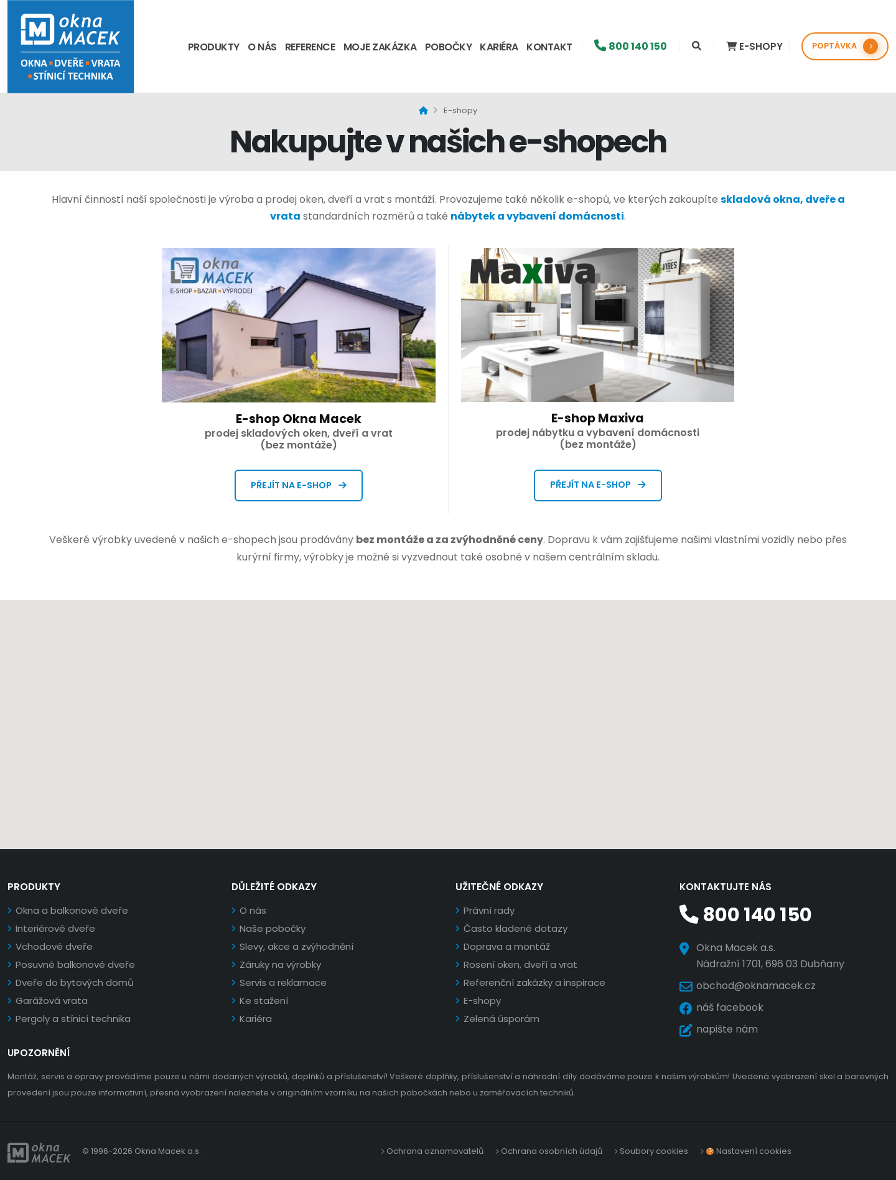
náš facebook (729, 1006)
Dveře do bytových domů (75, 982)
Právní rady (489, 910)
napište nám (727, 1028)
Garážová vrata (52, 1000)
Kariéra (499, 47)
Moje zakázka (380, 47)
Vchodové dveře (54, 946)
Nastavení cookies (752, 1150)
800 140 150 (741, 914)
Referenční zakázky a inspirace (534, 982)
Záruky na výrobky (280, 964)
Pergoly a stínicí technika (73, 1018)
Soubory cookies (654, 1150)
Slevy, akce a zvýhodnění (296, 946)
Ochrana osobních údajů (551, 1150)
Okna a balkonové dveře (72, 910)
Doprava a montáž (507, 946)
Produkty (214, 47)
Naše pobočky (273, 928)
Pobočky (448, 47)
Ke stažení (264, 1000)
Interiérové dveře (55, 928)
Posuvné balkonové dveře (75, 964)
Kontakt (549, 47)
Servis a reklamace (283, 982)
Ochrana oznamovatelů (434, 1150)
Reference (310, 47)
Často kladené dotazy (515, 928)
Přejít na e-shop (299, 485)
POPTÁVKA (845, 46)
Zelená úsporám (501, 1018)
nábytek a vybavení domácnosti (537, 216)
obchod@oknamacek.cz (756, 984)
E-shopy (482, 1000)
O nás (262, 47)
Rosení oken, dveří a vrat (520, 964)
